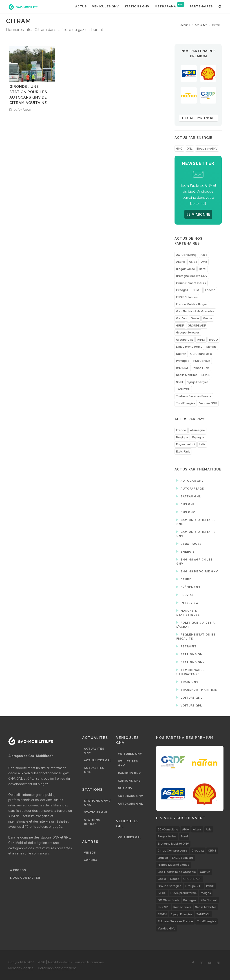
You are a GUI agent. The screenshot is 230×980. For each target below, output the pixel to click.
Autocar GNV (190, 481)
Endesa (210, 290)
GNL (189, 148)
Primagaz (182, 360)
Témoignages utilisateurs (190, 672)
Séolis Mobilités (186, 375)
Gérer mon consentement (57, 968)
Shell (179, 382)
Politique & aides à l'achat (195, 624)
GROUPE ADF (197, 325)
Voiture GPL (189, 705)
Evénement (188, 587)
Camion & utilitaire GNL (196, 522)
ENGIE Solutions (187, 297)
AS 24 (193, 261)
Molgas (211, 346)
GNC (179, 148)
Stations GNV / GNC (97, 802)
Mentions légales (20, 968)
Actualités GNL (94, 770)
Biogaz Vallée (185, 269)
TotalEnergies (185, 403)
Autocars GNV (130, 796)
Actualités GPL (98, 760)
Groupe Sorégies (188, 332)
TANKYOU (183, 389)
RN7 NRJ (182, 368)
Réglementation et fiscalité (196, 636)
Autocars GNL (130, 803)
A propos (18, 870)
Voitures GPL (130, 837)
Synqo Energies (197, 382)
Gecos (207, 318)
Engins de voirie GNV (197, 571)
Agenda (90, 860)
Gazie (195, 318)
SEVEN (205, 375)
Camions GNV (129, 773)
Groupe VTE (184, 339)
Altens (180, 261)
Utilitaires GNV (128, 763)
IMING (201, 339)
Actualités (201, 25)
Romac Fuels (201, 368)
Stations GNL (190, 654)
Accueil (185, 25)
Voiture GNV (189, 697)
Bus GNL (185, 504)
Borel (202, 269)
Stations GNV (190, 662)
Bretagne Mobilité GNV (191, 276)
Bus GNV (185, 512)
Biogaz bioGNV (207, 148)
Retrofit (186, 646)
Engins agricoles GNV (194, 561)
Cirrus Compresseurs (191, 283)
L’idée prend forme (189, 346)
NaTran (181, 353)
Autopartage (190, 488)
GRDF (180, 325)
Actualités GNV (94, 750)
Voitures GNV (130, 753)
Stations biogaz (92, 822)
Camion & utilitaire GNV (196, 534)
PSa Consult (201, 360)
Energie (185, 552)
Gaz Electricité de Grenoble (195, 311)
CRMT (196, 290)
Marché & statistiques (188, 612)
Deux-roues (188, 544)
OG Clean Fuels (201, 353)
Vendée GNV (208, 403)
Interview (187, 603)
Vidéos (90, 852)
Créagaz (182, 290)
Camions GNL (129, 780)
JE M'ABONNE (198, 214)
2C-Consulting (186, 254)
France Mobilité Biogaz (192, 304)
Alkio (204, 254)
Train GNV (187, 682)
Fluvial (185, 595)
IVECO (213, 339)
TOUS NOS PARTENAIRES (198, 118)
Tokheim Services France (193, 396)
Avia (204, 261)
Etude (183, 579)
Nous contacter (25, 877)
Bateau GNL (188, 496)
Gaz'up (181, 318)
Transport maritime (196, 690)
